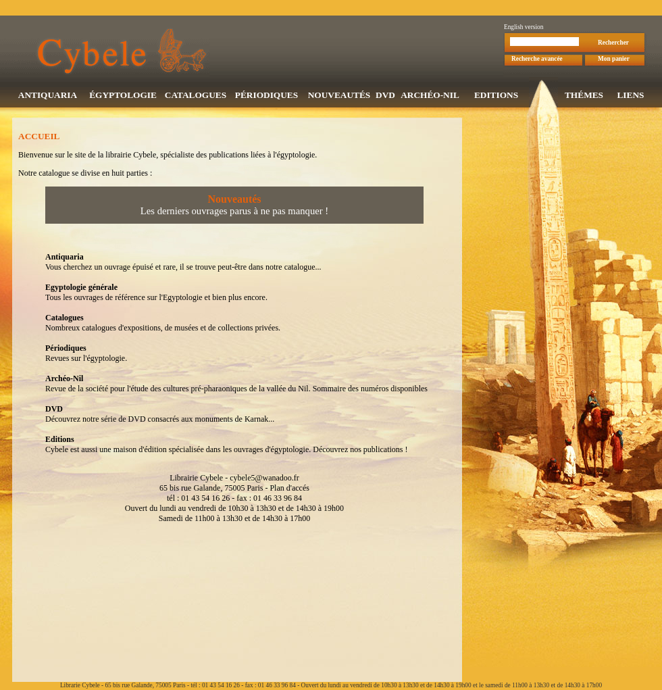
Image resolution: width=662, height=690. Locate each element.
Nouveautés (234, 200)
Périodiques (65, 349)
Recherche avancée (537, 60)
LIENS (630, 96)
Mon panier (614, 60)
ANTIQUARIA (47, 96)
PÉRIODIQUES (266, 96)
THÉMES (584, 96)
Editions (59, 440)
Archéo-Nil (64, 380)
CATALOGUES (195, 96)
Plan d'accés (289, 489)
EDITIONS (496, 96)
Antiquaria (64, 258)
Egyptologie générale (81, 288)
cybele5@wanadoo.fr (264, 479)
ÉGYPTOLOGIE (123, 96)
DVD (385, 96)
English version (523, 28)
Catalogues (64, 319)
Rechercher (613, 44)
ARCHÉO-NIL (430, 96)
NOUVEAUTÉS (339, 96)
